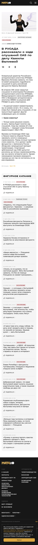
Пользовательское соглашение (11, 521)
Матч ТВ (12, 166)
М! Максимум (7, 507)
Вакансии (25, 475)
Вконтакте (6, 513)
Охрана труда (7, 480)
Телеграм (15, 513)
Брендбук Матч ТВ (8, 478)
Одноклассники (8, 516)
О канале (5, 472)
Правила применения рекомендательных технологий (9, 493)
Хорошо (19, 540)
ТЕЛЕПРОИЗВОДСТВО (28, 472)
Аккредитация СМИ (28, 478)
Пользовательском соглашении (14, 531)
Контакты (5, 475)
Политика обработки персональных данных (7, 486)
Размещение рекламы (26, 481)
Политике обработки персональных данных (17, 530)
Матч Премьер (7, 504)
